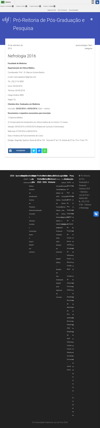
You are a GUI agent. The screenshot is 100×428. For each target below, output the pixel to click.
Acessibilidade (73, 10)
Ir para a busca (35, 6)
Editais (56, 176)
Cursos (69, 349)
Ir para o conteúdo (7, 6)
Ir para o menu (21, 6)
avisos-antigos (81, 45)
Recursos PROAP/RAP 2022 (71, 324)
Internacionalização (35, 210)
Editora (31, 186)
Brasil (5, 2)
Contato (24, 176)
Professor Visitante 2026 (47, 179)
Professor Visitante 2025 (41, 179)
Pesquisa (64, 186)
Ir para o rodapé (49, 6)
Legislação (63, 176)
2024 (12, 176)
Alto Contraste (62, 10)
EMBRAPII (59, 228)
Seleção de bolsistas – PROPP (59, 252)
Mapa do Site (52, 10)
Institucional (31, 176)
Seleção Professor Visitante (52, 179)
